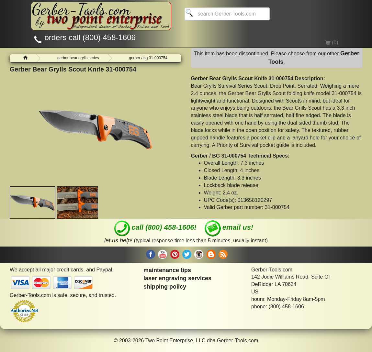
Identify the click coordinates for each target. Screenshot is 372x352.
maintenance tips (167, 270)
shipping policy (164, 286)
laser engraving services (177, 278)
